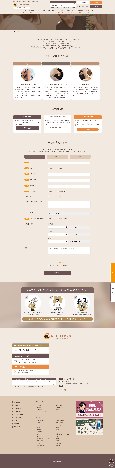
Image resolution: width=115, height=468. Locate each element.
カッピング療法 (59, 405)
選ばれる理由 (41, 11)
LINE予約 (95, 2)
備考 (25, 248)
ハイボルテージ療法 (41, 412)
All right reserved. (59, 461)
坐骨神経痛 (39, 431)
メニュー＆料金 (51, 11)
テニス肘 (38, 425)
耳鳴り (38, 443)
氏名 (31, 162)
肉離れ (57, 436)
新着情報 (16, 423)
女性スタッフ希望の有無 (37, 218)
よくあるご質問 (18, 414)
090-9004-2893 (83, 6)
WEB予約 (96, 6)
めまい (38, 447)
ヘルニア (38, 436)
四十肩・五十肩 (40, 427)
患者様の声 (80, 11)
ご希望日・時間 (28, 224)
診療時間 (112, 292)
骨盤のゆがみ (39, 420)
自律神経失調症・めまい (42, 438)
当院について (17, 402)
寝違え (57, 438)
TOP (111, 463)
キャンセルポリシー (64, 457)
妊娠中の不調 (39, 440)
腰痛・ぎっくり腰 (59, 420)
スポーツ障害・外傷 (60, 431)
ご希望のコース (28, 212)
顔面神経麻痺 (58, 443)
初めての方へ (32, 11)
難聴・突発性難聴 (40, 445)
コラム (16, 420)
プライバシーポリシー (57, 262)
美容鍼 (61, 11)
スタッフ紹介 (17, 417)
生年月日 (32, 173)
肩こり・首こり (59, 422)
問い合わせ (17, 426)
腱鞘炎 (57, 429)
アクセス (84, 2)
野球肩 (38, 422)
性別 (31, 168)
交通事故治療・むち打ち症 (62, 434)
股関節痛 (38, 429)
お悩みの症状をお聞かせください (33, 201)
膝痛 (37, 434)
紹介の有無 (27, 196)
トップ (24, 11)
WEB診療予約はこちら (27, 128)
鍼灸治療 (38, 407)
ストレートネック (59, 425)
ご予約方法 (112, 270)
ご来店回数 (33, 191)
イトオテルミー (59, 407)
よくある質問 (89, 11)
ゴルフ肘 (57, 427)
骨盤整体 (38, 405)
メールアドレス (34, 179)
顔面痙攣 (57, 445)
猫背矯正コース (40, 409)
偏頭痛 (57, 440)
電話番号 (32, 185)
